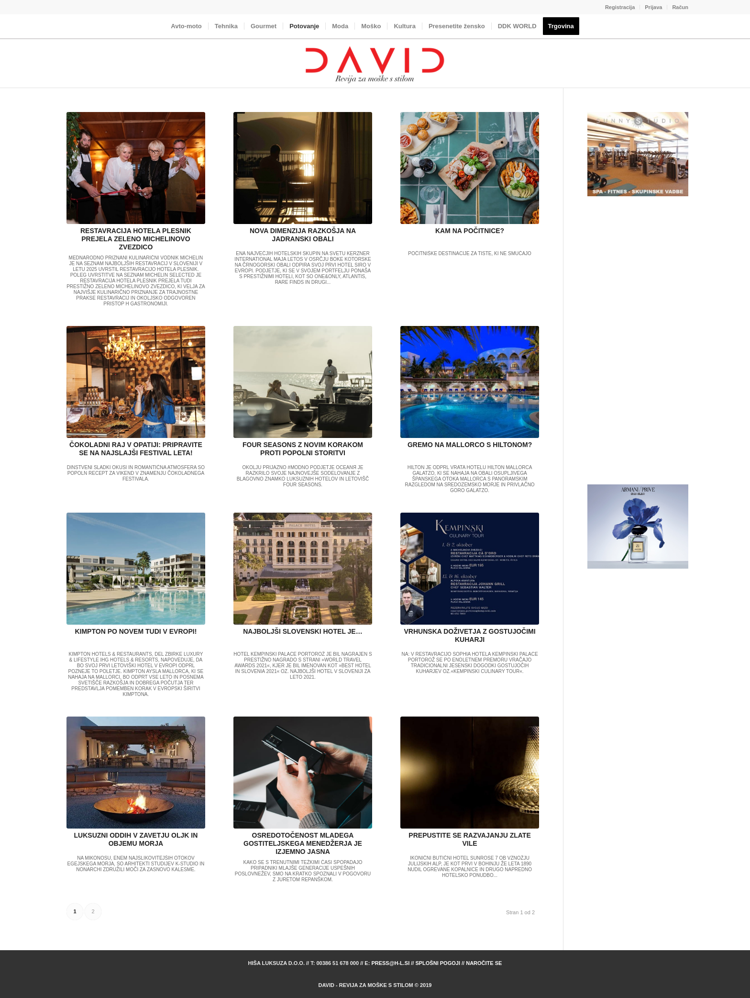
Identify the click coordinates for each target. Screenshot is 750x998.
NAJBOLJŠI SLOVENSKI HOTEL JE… (302, 631)
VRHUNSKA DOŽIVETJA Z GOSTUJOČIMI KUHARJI (470, 635)
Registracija (620, 7)
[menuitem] (620, 7)
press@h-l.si (390, 963)
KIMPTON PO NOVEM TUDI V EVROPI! (136, 631)
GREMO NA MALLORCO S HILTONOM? (470, 445)
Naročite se (484, 963)
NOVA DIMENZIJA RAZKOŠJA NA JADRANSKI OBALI (303, 235)
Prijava (653, 7)
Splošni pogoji (437, 963)
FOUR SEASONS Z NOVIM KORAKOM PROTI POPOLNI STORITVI (303, 449)
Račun (680, 7)
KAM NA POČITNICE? (469, 231)
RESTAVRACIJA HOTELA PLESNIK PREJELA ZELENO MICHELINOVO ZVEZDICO (135, 239)
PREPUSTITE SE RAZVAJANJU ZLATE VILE (469, 839)
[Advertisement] (637, 340)
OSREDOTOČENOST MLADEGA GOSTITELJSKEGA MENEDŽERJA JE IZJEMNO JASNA (302, 843)
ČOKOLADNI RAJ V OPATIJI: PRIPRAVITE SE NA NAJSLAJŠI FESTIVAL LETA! (135, 449)
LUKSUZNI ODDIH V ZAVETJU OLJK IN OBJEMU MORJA (136, 839)
